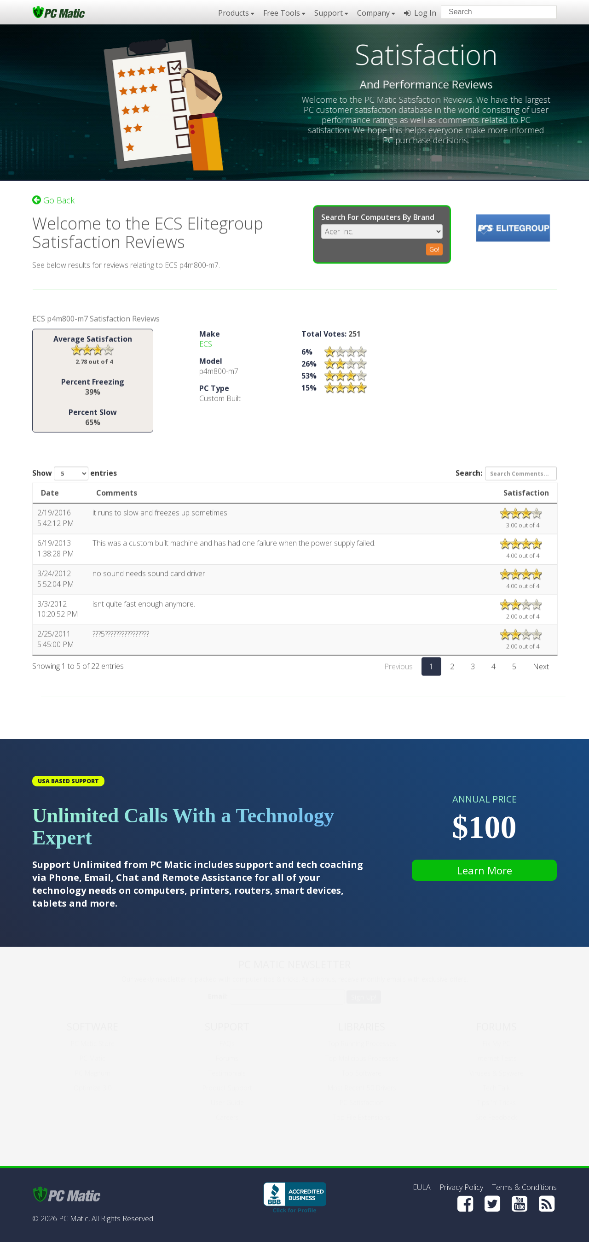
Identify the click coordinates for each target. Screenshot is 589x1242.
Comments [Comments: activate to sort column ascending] (116, 496)
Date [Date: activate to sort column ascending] (50, 496)
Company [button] (376, 13)
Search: (506, 477)
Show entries (74, 477)
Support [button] (331, 13)
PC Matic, (74, 1218)
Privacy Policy (461, 1187)
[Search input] (492, 13)
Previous (398, 670)
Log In (420, 13)
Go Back (53, 196)
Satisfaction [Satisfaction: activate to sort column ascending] (526, 496)
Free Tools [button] (284, 13)
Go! (434, 245)
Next (541, 670)
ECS (205, 347)
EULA (422, 1187)
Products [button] (236, 13)
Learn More (484, 870)
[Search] (542, 11)
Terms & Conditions (524, 1187)
